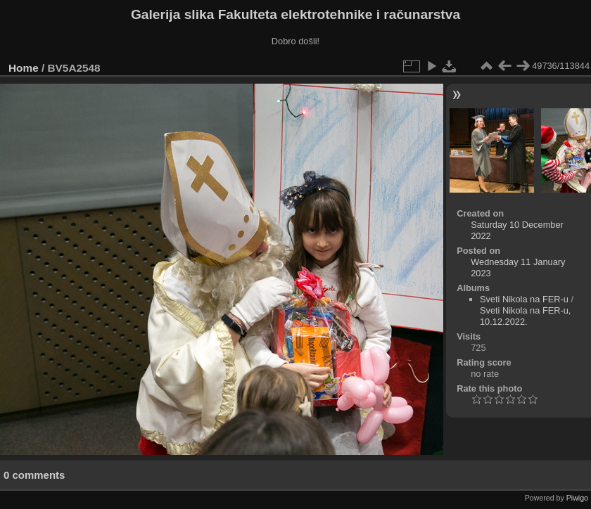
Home (23, 68)
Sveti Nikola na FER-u (524, 299)
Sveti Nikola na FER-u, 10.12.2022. (525, 316)
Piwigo (577, 498)
